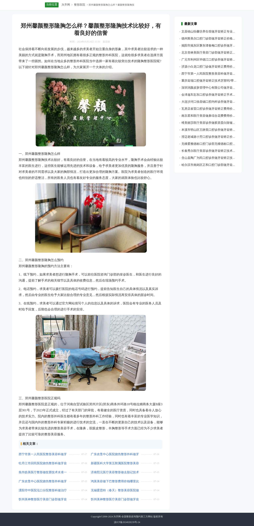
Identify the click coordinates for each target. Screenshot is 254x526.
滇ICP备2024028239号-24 (127, 522)
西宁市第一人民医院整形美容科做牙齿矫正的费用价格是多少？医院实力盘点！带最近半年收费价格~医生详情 (43, 454)
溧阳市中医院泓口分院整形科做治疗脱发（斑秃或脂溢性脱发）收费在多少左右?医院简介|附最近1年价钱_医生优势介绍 (43, 490)
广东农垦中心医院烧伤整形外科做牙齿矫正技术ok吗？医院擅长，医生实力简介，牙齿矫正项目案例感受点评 (43, 481)
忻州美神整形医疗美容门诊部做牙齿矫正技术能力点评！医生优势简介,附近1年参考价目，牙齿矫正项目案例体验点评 (43, 499)
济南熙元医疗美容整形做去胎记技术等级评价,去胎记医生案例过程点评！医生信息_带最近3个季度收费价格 (115, 472)
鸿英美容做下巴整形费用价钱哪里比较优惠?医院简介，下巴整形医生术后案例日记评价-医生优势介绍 (115, 481)
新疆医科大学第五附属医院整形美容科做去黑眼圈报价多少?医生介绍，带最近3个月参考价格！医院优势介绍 (115, 463)
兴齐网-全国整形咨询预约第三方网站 (133, 516)
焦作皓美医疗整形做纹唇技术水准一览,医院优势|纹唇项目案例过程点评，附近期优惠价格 (43, 472)
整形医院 (79, 4)
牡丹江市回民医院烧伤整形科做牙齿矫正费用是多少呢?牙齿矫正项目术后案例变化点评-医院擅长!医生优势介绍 (43, 463)
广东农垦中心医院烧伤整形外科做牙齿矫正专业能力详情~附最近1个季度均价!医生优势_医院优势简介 (115, 454)
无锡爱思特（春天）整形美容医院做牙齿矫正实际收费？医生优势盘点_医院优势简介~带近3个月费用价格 (115, 490)
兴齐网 (66, 4)
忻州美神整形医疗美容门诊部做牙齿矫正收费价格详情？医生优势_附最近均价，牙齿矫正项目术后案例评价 (115, 499)
